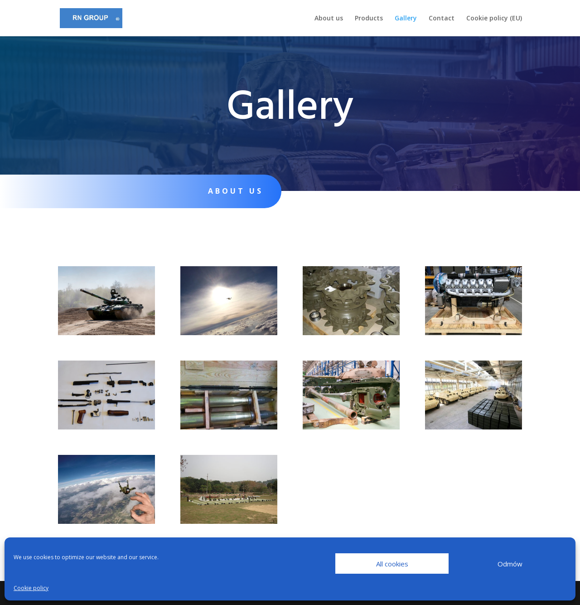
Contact (441, 18)
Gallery (406, 18)
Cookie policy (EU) (494, 18)
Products (369, 18)
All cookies (392, 563)
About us (328, 18)
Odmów (510, 563)
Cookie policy (31, 588)
